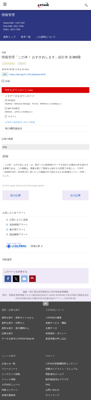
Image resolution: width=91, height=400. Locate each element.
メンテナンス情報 (11, 374)
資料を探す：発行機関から (15, 328)
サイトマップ (52, 395)
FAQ (48, 384)
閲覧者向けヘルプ (55, 374)
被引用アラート (18, 229)
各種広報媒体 (8, 395)
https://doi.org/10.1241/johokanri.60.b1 (28, 74)
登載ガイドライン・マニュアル (62, 368)
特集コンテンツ (10, 389)
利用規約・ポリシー (56, 333)
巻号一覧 (26, 36)
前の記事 (15, 195)
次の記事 (75, 195)
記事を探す (7, 333)
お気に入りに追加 (19, 219)
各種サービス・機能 (56, 322)
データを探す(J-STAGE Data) (18, 338)
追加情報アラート (19, 224)
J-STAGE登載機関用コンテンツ (62, 363)
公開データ (51, 328)
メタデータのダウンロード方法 (20, 122)
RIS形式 (11, 100)
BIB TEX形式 (14, 108)
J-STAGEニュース (11, 384)
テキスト (12, 116)
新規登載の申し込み (56, 338)
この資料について (46, 36)
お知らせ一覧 (8, 363)
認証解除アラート (19, 234)
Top (46, 304)
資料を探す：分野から (13, 322)
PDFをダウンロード (19, 90)
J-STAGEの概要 (53, 317)
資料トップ (9, 36)
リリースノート (10, 368)
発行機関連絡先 (13, 128)
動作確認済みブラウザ (57, 379)
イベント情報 (8, 379)
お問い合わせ (52, 389)
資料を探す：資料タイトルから (18, 317)
